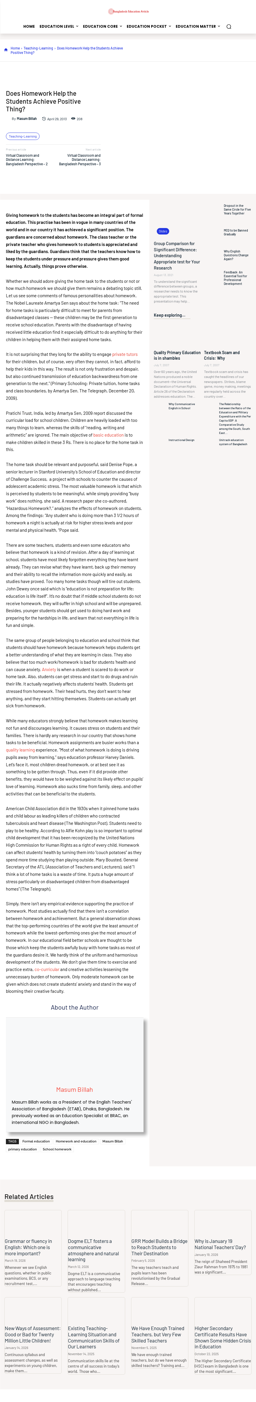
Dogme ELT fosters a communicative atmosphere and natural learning (93, 1250)
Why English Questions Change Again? (235, 255)
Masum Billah (27, 118)
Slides (163, 231)
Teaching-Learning (38, 48)
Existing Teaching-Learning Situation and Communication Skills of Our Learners (94, 1337)
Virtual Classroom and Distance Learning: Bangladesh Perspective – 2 (27, 159)
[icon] (6, 50)
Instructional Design (181, 438)
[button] (228, 26)
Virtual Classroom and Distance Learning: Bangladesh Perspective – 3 (80, 159)
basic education (108, 434)
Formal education (36, 1141)
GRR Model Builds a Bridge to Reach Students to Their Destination (159, 1247)
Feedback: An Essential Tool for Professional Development (235, 278)
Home (15, 48)
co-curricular (47, 969)
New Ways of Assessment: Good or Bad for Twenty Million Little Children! (33, 1334)
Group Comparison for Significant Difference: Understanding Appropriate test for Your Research (176, 255)
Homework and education (76, 1141)
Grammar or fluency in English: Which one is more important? (28, 1247)
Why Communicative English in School (182, 404)
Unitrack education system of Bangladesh (233, 440)
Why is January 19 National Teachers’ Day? (223, 1244)
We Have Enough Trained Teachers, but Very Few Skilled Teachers (157, 1334)
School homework (57, 1149)
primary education (22, 1149)
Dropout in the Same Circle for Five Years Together (237, 209)
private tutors (124, 354)
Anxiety (49, 669)
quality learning (20, 749)
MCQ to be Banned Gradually (235, 232)
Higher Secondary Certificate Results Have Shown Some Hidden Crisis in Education (223, 1337)
